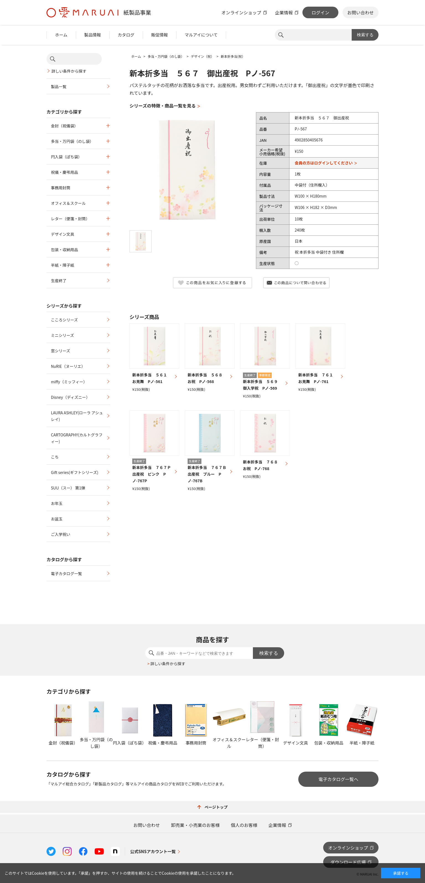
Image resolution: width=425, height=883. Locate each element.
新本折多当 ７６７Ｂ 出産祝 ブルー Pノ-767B (209, 474)
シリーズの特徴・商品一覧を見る (162, 105)
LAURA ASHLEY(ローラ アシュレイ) (77, 416)
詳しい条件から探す (68, 71)
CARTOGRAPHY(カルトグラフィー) (77, 438)
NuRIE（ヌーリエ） (68, 366)
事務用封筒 (60, 187)
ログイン (320, 12)
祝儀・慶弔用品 (64, 172)
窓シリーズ (60, 350)
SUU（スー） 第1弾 (68, 488)
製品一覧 (58, 86)
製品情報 (92, 35)
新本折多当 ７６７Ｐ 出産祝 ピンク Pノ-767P (153, 474)
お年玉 (57, 503)
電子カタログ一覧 (66, 573)
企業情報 (284, 12)
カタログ (126, 35)
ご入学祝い (60, 534)
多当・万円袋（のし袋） (72, 141)
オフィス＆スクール (68, 203)
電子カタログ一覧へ (338, 779)
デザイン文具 (62, 234)
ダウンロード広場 (348, 862)
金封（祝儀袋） (64, 126)
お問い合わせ (360, 12)
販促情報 (159, 35)
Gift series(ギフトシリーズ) (74, 472)
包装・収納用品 (64, 249)
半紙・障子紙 (62, 265)
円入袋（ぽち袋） (66, 156)
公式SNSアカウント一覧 (153, 851)
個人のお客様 (244, 825)
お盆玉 (57, 519)
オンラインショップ (241, 12)
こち (55, 457)
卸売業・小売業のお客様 (195, 825)
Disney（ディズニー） (70, 397)
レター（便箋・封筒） (70, 218)
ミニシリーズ (62, 335)
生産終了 (58, 280)
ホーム (61, 35)
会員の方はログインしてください (324, 163)
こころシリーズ (64, 320)
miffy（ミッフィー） (69, 381)
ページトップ (212, 807)
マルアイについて (201, 35)
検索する (365, 34)
